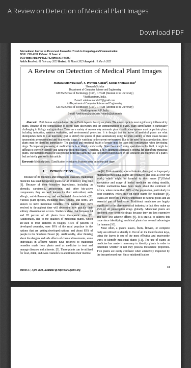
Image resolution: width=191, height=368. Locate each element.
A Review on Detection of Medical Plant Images (78, 10)
